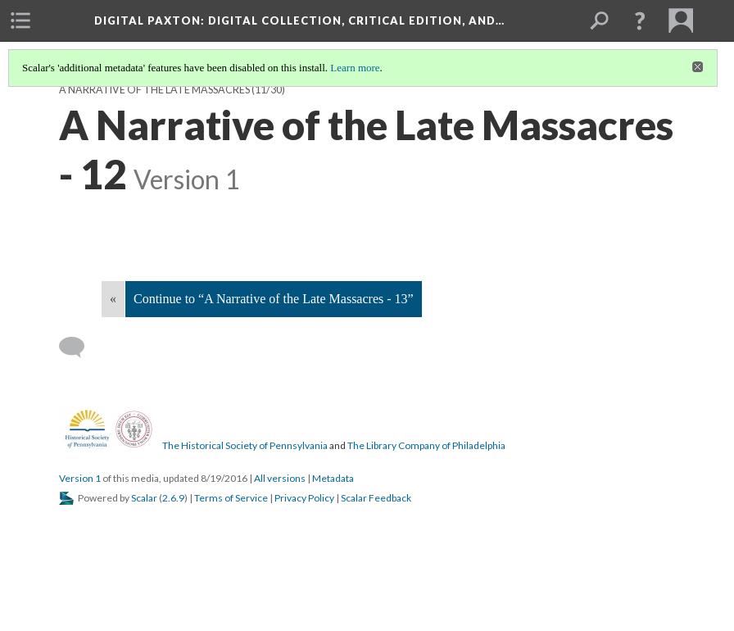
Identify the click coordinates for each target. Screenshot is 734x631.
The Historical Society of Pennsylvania (245, 445)
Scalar (144, 498)
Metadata (333, 478)
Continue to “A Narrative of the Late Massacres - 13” (274, 299)
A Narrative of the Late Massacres (154, 90)
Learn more (354, 67)
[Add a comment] (79, 347)
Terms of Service (231, 498)
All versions (280, 478)
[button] (639, 20)
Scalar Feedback (376, 498)
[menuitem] (20, 20)
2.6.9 (173, 498)
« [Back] (113, 299)
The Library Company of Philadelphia (426, 445)
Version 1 (80, 478)
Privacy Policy (304, 498)
